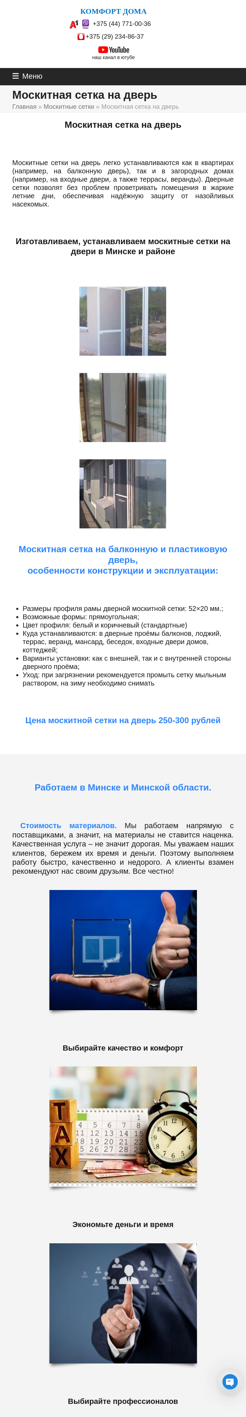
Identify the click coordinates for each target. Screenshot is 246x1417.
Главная (24, 106)
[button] (27, 76)
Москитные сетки (69, 106)
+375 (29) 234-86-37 (115, 36)
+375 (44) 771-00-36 (122, 23)
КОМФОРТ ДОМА (113, 11)
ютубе (128, 57)
